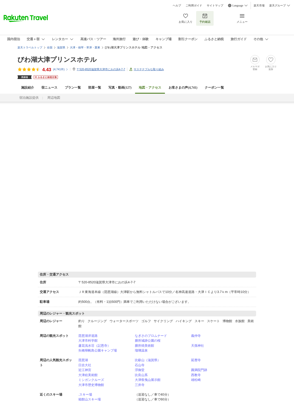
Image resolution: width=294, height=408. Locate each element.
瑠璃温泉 (141, 350)
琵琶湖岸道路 (88, 336)
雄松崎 (196, 380)
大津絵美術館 (88, 375)
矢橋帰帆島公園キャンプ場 (97, 350)
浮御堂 (139, 370)
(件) (60, 69)
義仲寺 (196, 336)
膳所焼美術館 (144, 345)
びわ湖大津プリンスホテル (57, 59)
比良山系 (141, 375)
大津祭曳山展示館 (148, 380)
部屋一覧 (94, 87)
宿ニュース (49, 87)
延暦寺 (196, 360)
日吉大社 (84, 365)
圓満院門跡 (199, 370)
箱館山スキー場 (89, 399)
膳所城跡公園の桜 (148, 340)
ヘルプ (177, 5)
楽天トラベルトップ (29, 47)
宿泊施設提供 (29, 97)
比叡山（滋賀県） (148, 360)
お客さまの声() (183, 87)
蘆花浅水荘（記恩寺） (94, 345)
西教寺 (196, 375)
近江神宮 (84, 370)
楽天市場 (259, 5)
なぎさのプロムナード (151, 336)
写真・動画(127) (119, 87)
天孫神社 (197, 345)
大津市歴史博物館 (91, 385)
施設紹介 (27, 87)
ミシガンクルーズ (91, 380)
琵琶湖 (83, 360)
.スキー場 (85, 394)
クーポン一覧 (214, 87)
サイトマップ (215, 5)
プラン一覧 (73, 87)
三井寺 (139, 385)
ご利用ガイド (194, 5)
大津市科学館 (88, 340)
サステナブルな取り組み (149, 69)
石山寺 (139, 365)
